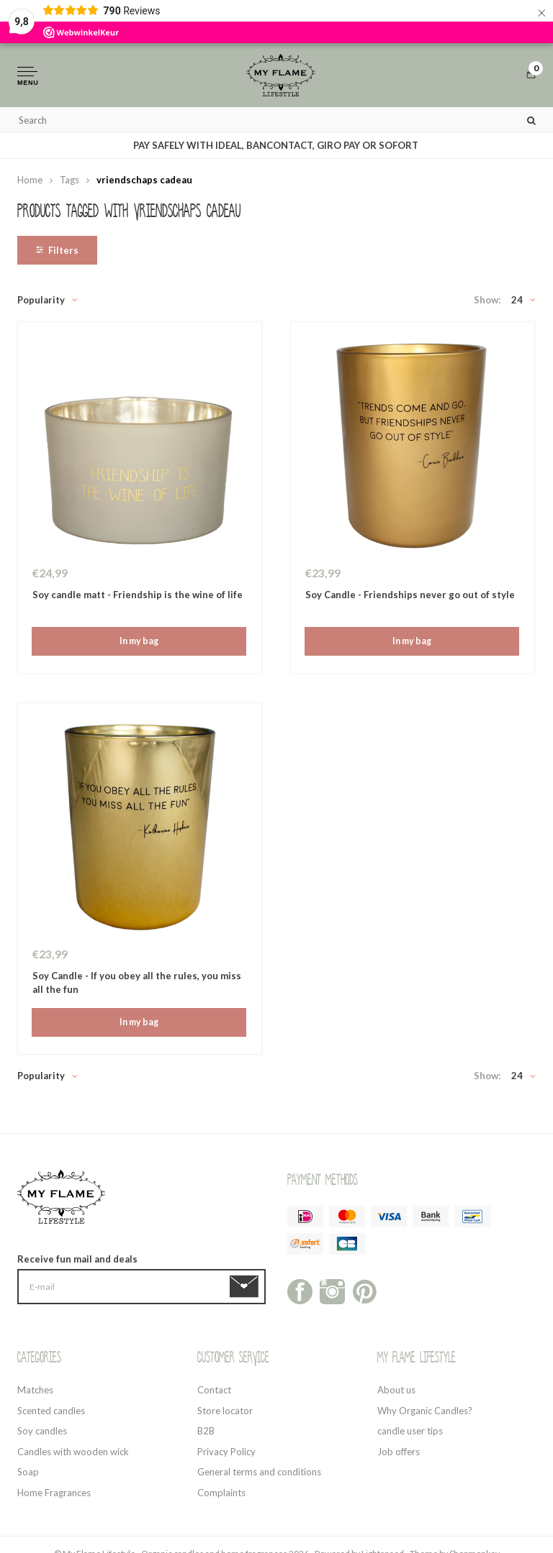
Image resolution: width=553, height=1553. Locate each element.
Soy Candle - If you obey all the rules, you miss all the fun (136, 986)
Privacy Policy (226, 1456)
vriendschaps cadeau (144, 184)
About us (396, 1394)
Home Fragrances (54, 1497)
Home (29, 184)
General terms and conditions (259, 1476)
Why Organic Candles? (424, 1415)
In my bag (138, 645)
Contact (214, 1394)
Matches (35, 1394)
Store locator (225, 1415)
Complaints (221, 1497)
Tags (69, 184)
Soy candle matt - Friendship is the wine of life (137, 599)
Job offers (398, 1456)
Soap (28, 1476)
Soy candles (42, 1435)
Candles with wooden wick (73, 1456)
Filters (57, 254)
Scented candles (51, 1415)
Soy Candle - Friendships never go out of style (410, 599)
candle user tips (410, 1435)
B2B (206, 1435)
